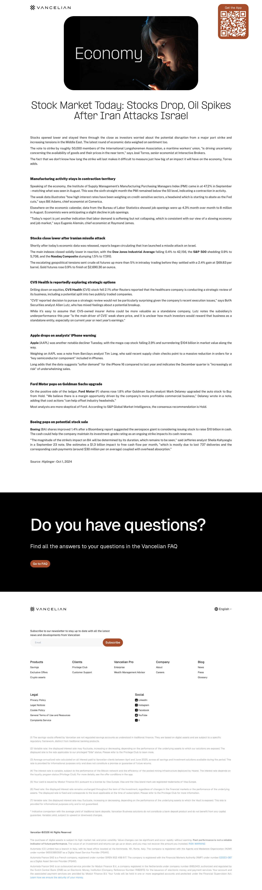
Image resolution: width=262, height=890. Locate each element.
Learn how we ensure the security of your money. (56, 877)
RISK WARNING (197, 843)
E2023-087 (225, 857)
